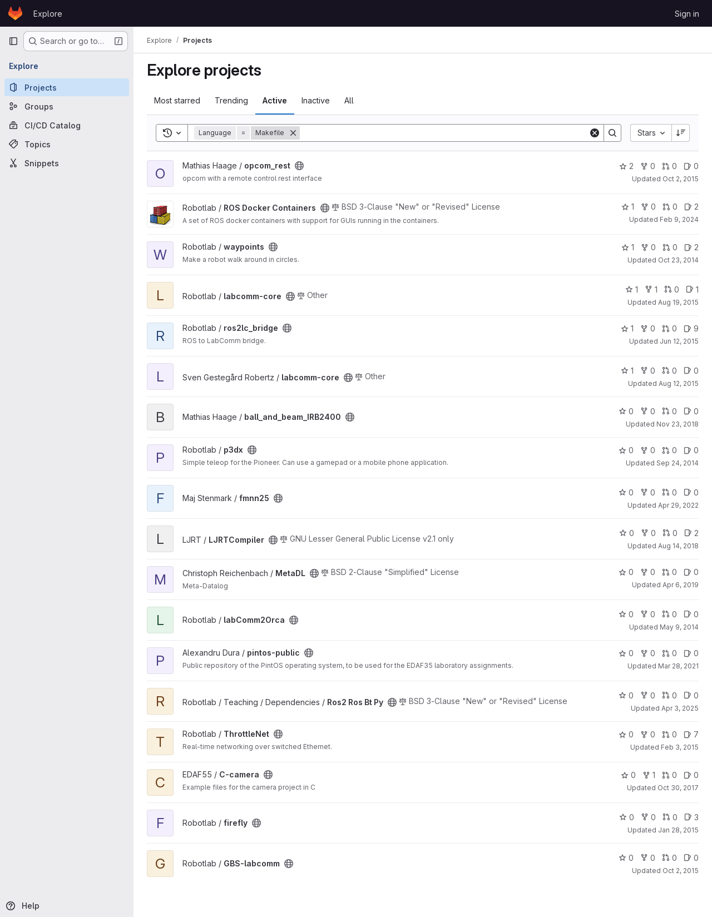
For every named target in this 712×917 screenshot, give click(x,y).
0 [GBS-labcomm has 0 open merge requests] (669, 858)
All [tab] (349, 100)
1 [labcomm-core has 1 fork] (651, 289)
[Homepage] (15, 13)
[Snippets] (66, 163)
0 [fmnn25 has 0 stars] (626, 492)
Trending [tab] (231, 100)
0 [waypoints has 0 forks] (648, 247)
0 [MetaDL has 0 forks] (647, 572)
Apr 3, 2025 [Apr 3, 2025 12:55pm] (680, 708)
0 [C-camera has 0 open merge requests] (669, 775)
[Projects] (66, 87)
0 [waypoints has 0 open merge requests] (670, 247)
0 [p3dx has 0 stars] (626, 450)
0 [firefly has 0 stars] (626, 817)
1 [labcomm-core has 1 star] (631, 289)
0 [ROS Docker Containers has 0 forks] (648, 206)
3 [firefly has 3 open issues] (691, 817)
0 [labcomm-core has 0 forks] (647, 370)
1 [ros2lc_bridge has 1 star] (627, 328)
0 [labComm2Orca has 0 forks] (647, 614)
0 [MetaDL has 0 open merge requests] (669, 572)
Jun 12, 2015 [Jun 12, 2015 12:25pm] (679, 341)
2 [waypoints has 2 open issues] (691, 247)
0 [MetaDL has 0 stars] (626, 572)
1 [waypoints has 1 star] (627, 247)
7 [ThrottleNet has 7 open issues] (691, 734)
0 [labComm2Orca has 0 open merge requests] (669, 614)
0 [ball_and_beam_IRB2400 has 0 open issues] (691, 411)
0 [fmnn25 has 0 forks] (647, 492)
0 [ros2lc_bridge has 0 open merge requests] (669, 328)
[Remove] (293, 133)
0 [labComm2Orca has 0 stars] (626, 614)
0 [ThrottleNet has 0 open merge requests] (669, 734)
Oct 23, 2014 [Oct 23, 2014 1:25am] (678, 260)
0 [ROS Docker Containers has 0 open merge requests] (670, 206)
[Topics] (66, 144)
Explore (47, 13)
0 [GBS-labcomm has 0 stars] (626, 858)
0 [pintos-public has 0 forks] (647, 653)
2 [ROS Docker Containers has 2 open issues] (691, 206)
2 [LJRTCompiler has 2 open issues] (691, 533)
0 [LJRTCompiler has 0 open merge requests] (670, 533)
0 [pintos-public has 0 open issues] (691, 653)
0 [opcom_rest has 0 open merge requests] (669, 166)
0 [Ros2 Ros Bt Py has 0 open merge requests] (669, 695)
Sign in (687, 13)
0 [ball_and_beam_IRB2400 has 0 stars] (626, 411)
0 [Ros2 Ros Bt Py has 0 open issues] (691, 695)
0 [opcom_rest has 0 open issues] (691, 166)
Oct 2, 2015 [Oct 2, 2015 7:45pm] (680, 870)
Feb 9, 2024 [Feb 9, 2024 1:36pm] (679, 219)
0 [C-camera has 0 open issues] (691, 775)
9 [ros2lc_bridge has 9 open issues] (691, 328)
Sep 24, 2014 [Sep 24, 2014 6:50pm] (677, 463)
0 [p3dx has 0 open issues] (691, 450)
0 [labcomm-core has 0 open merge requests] (671, 289)
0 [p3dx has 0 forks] (647, 450)
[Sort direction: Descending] (681, 133)
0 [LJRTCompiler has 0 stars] (626, 533)
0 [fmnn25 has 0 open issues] (691, 492)
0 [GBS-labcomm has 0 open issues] (691, 858)
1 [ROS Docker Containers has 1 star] (627, 206)
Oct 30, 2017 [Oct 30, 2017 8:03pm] (678, 788)
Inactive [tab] (315, 100)
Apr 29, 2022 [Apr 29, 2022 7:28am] (678, 505)
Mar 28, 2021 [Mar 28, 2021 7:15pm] (678, 666)
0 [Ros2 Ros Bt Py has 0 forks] (647, 695)
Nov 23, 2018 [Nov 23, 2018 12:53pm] (677, 424)
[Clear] (594, 133)
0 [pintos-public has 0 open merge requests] (669, 653)
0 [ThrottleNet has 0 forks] (647, 734)
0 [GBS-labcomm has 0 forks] (647, 858)
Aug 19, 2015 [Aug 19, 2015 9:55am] (678, 302)
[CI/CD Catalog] (66, 125)
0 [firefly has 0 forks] (648, 817)
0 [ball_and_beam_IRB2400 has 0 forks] (647, 411)
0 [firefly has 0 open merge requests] (670, 817)
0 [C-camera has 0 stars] (628, 775)
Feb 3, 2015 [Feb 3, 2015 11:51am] (680, 747)
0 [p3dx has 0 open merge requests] (669, 450)
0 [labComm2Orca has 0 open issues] (691, 614)
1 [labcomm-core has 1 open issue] (692, 289)
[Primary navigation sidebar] (13, 41)
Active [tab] (275, 100)
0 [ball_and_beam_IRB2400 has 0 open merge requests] (669, 411)
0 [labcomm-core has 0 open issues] (691, 370)
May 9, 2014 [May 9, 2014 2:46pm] (679, 627)
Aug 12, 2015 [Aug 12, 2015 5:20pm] (679, 383)
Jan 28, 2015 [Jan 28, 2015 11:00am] (678, 830)
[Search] (444, 133)
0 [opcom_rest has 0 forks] (647, 166)
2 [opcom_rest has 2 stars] (626, 166)
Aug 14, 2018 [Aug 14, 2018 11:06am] (678, 546)
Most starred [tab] (177, 100)
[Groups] (66, 106)
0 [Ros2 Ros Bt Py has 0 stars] (626, 695)
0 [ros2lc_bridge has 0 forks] (647, 328)
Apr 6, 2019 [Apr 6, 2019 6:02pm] (680, 585)
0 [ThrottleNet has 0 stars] (626, 734)
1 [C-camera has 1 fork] (648, 775)
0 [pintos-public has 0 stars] (626, 653)
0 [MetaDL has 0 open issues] (691, 572)
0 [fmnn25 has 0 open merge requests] (669, 492)
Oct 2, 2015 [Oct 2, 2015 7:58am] (680, 179)
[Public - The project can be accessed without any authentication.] (299, 165)
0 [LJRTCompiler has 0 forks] (648, 533)
